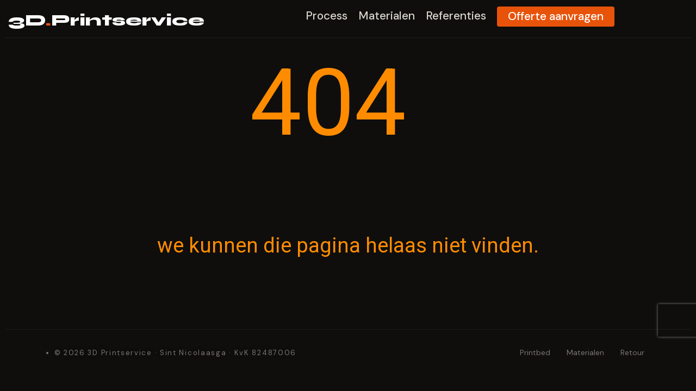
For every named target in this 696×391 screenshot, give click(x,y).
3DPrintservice (123, 19)
